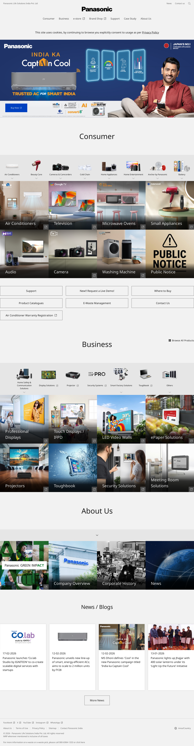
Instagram (42, 722)
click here (80, 742)
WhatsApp (56, 722)
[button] (12, 168)
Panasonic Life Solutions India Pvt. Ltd (20, 3)
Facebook (9, 722)
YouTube (28, 722)
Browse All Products (181, 340)
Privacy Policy (150, 32)
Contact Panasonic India (71, 728)
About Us (7, 728)
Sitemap (52, 728)
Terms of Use (22, 728)
